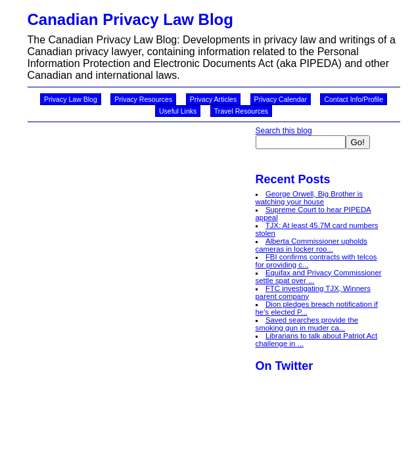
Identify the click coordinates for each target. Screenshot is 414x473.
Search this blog (284, 130)
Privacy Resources (143, 99)
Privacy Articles (213, 99)
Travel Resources (241, 111)
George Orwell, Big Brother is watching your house (309, 198)
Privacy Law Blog (70, 99)
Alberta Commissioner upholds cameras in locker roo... (312, 245)
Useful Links (177, 111)
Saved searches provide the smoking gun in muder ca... (307, 324)
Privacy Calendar (280, 99)
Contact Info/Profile (353, 99)
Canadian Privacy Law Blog (130, 19)
